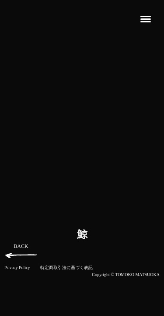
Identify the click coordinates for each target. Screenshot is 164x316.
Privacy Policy (17, 267)
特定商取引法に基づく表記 (66, 267)
